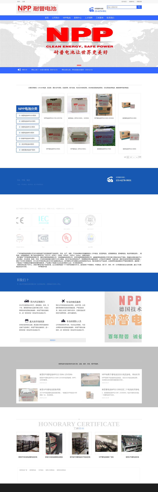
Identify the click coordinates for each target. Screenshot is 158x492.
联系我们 (110, 18)
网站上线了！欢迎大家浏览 (40, 70)
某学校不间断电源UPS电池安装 (81, 457)
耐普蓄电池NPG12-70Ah (104, 149)
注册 (23, 1)
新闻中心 (78, 18)
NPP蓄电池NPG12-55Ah (53, 149)
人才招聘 (88, 18)
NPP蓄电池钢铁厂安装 (107, 457)
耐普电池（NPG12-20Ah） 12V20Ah (78, 118)
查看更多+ (53, 340)
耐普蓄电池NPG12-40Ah (129, 118)
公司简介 (56, 18)
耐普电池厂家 (23, 470)
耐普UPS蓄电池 (50, 470)
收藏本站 (131, 1)
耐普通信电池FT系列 (27, 150)
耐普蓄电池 (33, 470)
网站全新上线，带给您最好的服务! (73, 70)
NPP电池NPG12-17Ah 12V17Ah (53, 118)
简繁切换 (139, 1)
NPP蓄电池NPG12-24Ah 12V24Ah (104, 118)
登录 (18, 1)
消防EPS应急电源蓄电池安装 (28, 457)
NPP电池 (67, 18)
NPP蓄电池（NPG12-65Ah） (78, 149)
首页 (47, 18)
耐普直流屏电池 (61, 470)
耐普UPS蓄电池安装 (133, 457)
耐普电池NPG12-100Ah (129, 149)
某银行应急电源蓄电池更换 (55, 457)
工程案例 (99, 18)
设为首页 (124, 1)
